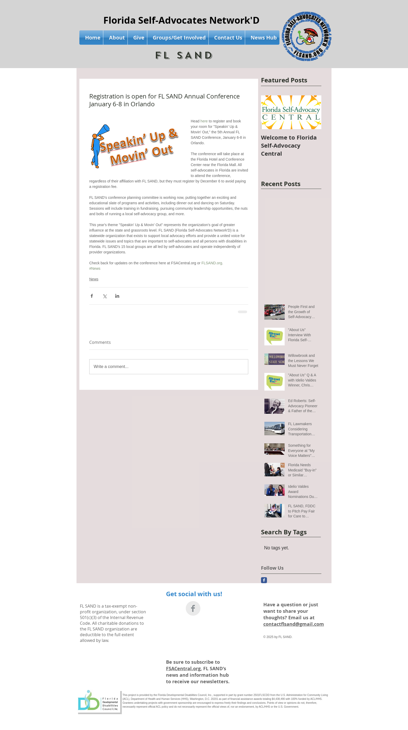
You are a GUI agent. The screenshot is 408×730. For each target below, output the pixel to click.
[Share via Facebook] (91, 295)
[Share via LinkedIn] (117, 295)
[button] (115, 37)
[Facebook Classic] (264, 580)
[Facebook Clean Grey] (193, 608)
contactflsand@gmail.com (293, 624)
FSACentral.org (183, 668)
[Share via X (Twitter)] (104, 295)
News (93, 279)
